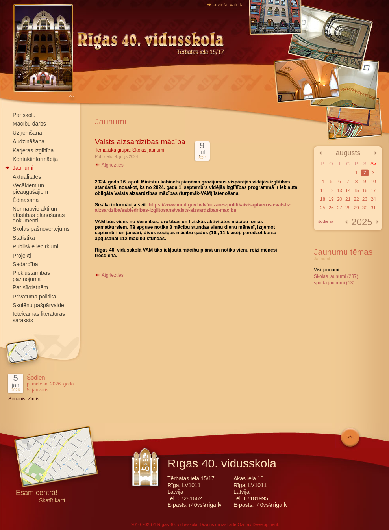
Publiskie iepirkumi (35, 246)
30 (364, 208)
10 (373, 181)
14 (347, 190)
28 (347, 208)
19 (330, 199)
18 (322, 199)
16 (364, 190)
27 (339, 208)
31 (373, 208)
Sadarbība (25, 264)
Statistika (24, 238)
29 (356, 208)
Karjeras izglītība (33, 150)
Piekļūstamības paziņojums (31, 276)
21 (347, 199)
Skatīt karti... (54, 501)
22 (356, 199)
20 (339, 199)
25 (322, 208)
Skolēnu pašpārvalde (38, 305)
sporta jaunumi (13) (334, 282)
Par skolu (24, 115)
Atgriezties (109, 165)
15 (356, 190)
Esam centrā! (36, 493)
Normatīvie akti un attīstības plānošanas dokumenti (39, 215)
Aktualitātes (27, 177)
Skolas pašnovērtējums (41, 229)
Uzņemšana (27, 133)
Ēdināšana (26, 200)
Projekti (22, 255)
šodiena (325, 221)
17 (373, 190)
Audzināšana (28, 141)
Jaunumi (23, 168)
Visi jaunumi (326, 269)
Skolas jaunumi (148, 150)
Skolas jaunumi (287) (336, 276)
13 (339, 190)
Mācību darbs (29, 123)
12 (330, 190)
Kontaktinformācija (35, 159)
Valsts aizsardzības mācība (140, 141)
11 (322, 190)
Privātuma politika (34, 296)
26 (330, 208)
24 (373, 199)
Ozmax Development (257, 524)
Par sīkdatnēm (30, 287)
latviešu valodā (228, 4)
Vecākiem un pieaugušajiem (30, 188)
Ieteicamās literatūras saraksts (39, 317)
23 (364, 199)
